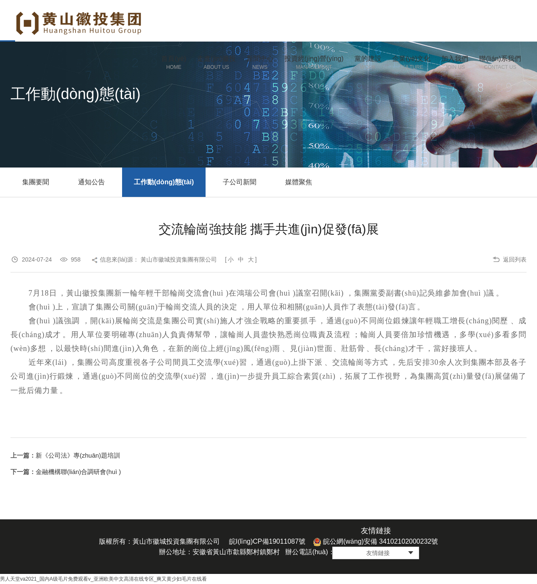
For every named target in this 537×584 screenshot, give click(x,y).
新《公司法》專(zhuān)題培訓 (78, 455)
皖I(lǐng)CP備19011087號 (267, 541)
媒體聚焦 (298, 182)
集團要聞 (35, 182)
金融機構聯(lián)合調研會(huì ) (78, 471)
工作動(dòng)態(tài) (164, 182)
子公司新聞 (239, 182)
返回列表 (515, 259)
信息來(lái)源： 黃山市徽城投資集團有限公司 (158, 259)
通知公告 (91, 182)
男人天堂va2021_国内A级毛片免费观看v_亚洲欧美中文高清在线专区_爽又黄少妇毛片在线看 (103, 579)
